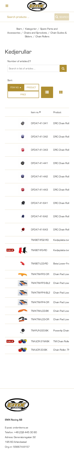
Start (19, 28)
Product (31, 87)
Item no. (35, 112)
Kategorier (31, 28)
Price (23, 94)
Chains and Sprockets (35, 32)
